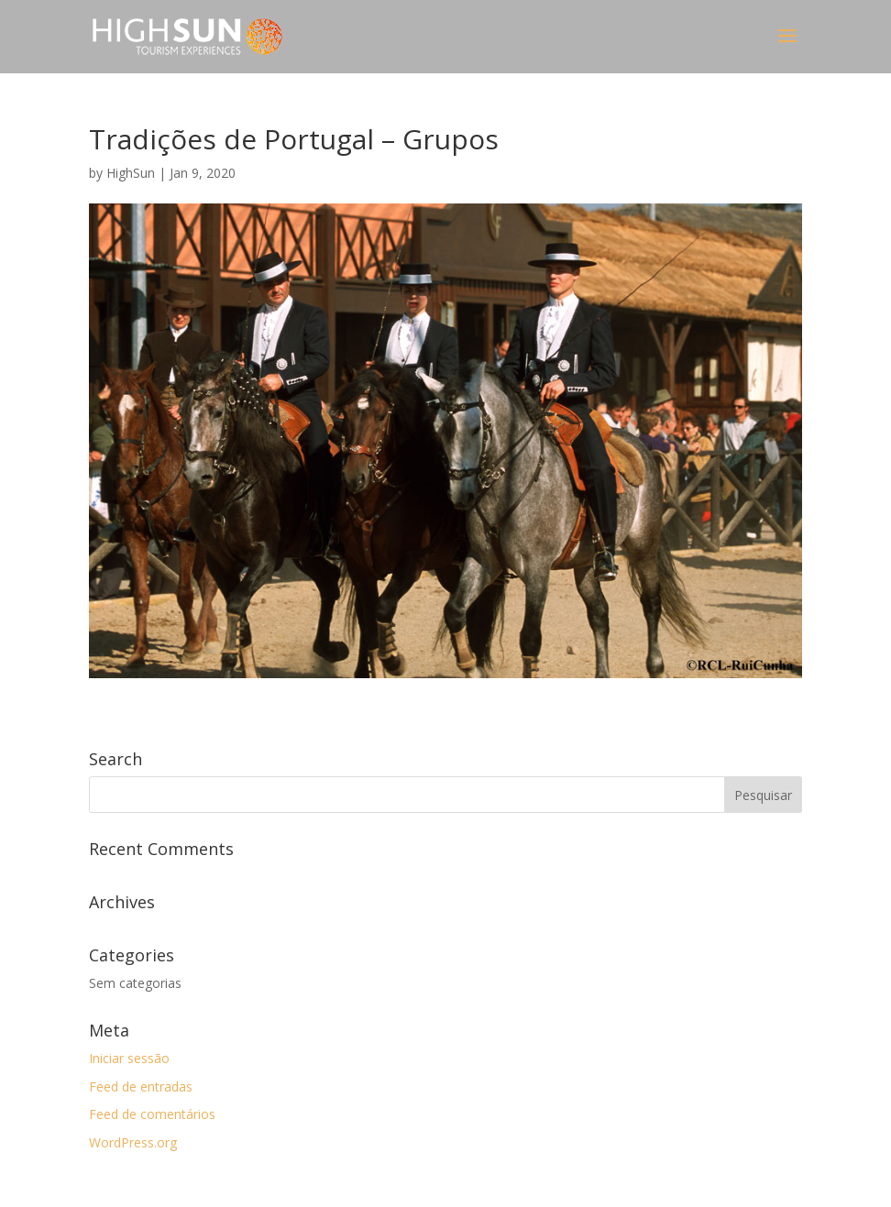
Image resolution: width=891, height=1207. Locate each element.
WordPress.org (133, 1142)
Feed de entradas (140, 1086)
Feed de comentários (152, 1114)
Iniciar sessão (129, 1058)
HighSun (130, 172)
